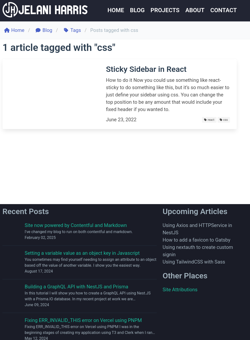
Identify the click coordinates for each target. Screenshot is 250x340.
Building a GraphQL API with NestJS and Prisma (76, 287)
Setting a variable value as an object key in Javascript (82, 253)
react (209, 120)
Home (14, 30)
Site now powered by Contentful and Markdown (76, 225)
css (224, 120)
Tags (72, 30)
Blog (44, 30)
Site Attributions (180, 290)
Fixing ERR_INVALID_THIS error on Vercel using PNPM (83, 320)
